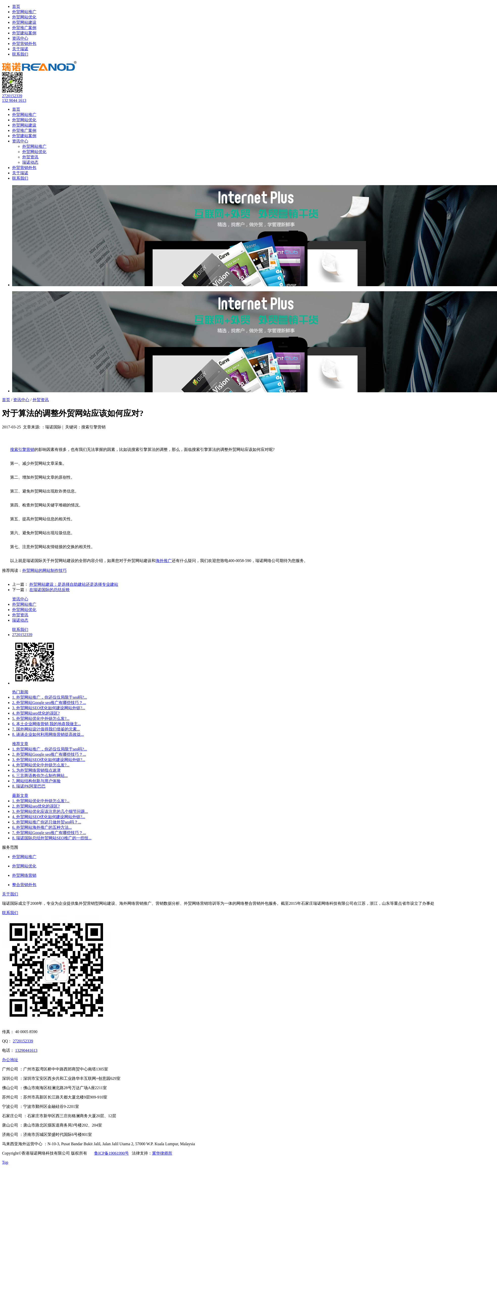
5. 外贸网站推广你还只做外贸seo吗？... (46, 822)
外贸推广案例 (24, 28)
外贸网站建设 (24, 22)
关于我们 (10, 894)
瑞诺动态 (30, 162)
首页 (16, 6)
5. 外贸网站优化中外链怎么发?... (40, 718)
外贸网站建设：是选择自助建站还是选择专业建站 (73, 584)
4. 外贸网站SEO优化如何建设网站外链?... (48, 817)
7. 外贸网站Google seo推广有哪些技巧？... (49, 833)
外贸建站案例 (24, 33)
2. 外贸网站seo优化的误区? (36, 806)
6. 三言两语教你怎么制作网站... (40, 775)
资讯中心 (20, 38)
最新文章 (20, 795)
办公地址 (10, 1060)
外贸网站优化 (24, 17)
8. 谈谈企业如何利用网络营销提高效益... (48, 734)
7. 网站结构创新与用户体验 (36, 781)
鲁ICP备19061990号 (111, 1153)
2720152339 (12, 96)
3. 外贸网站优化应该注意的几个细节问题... (50, 811)
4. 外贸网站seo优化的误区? (36, 713)
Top (5, 1162)
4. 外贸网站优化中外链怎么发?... (40, 765)
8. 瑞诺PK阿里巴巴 (28, 786)
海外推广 (164, 560)
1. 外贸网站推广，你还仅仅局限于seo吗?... (49, 697)
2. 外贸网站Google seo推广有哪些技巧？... (49, 702)
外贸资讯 (30, 157)
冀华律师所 (162, 1153)
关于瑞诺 (20, 49)
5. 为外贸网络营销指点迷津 (36, 770)
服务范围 (10, 847)
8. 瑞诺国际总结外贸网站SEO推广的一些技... (51, 838)
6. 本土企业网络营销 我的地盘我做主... (46, 724)
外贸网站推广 (24, 12)
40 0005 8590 (26, 1032)
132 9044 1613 (14, 100)
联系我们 (20, 54)
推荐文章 (20, 744)
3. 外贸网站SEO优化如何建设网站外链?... (48, 708)
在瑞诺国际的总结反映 (49, 590)
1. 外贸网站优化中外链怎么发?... (40, 801)
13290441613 (26, 1050)
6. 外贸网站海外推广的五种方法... (42, 827)
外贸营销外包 (24, 43)
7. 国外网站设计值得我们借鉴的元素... (46, 729)
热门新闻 (20, 692)
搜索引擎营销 (22, 449)
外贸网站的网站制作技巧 (44, 570)
